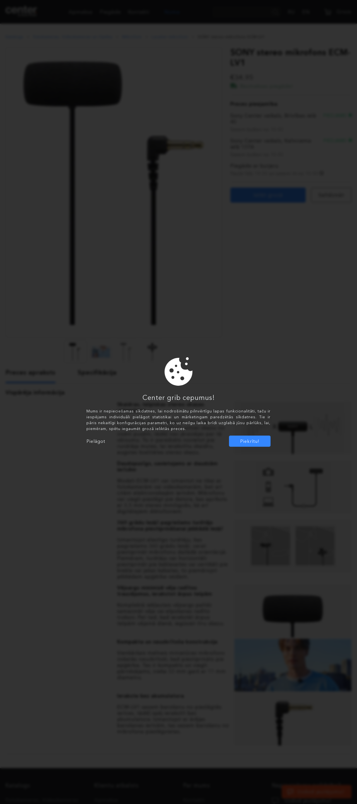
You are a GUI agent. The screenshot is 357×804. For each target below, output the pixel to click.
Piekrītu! (249, 441)
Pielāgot (95, 441)
